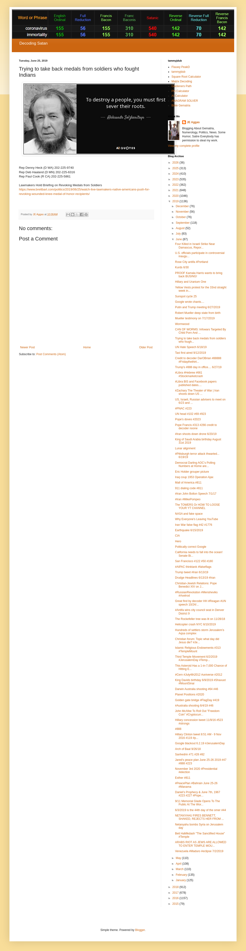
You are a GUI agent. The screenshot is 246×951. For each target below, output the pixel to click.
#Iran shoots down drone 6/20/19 (195, 434)
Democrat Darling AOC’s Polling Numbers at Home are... (195, 464)
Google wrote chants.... (189, 301)
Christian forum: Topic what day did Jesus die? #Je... (197, 640)
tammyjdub (178, 71)
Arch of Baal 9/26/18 (188, 749)
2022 (176, 184)
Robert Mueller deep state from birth (197, 313)
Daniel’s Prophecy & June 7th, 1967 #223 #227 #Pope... (197, 794)
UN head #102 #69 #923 (190, 414)
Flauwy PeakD (180, 67)
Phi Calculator (180, 91)
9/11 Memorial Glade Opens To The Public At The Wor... (197, 803)
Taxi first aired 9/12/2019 (190, 352)
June (179, 239)
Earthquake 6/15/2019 (189, 530)
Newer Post (27, 347)
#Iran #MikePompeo (187, 499)
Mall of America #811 (188, 482)
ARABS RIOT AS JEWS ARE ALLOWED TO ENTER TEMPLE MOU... (200, 844)
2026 (176, 162)
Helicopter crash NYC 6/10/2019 (195, 624)
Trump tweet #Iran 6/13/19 (191, 572)
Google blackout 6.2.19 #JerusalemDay (200, 743)
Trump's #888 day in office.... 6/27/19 (198, 367)
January (181, 880)
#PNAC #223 (183, 408)
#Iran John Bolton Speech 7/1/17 (195, 493)
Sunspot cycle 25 (186, 296)
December (183, 206)
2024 (176, 173)
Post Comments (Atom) (51, 354)
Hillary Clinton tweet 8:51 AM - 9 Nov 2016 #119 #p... (198, 736)
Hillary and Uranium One (190, 281)
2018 (176, 887)
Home (87, 347)
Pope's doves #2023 (188, 419)
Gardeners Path (181, 86)
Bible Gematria (180, 105)
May (179, 858)
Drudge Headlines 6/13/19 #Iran (195, 577)
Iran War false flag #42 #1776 (193, 524)
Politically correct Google (190, 546)
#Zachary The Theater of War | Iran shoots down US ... (197, 392)
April (179, 863)
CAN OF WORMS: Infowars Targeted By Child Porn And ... (200, 331)
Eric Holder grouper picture (192, 471)
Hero (178, 541)
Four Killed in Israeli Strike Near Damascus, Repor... (195, 245)
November (183, 211)
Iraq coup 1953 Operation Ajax (194, 477)
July (179, 233)
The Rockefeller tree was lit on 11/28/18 (200, 619)
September (183, 222)
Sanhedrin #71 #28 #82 (190, 754)
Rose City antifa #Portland (191, 262)
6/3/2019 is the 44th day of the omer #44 (200, 810)
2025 (176, 168)
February (182, 874)
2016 (176, 898)
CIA (177, 535)
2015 (176, 903)
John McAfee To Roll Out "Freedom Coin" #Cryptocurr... (197, 712)
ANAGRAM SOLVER (184, 100)
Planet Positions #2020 (189, 694)
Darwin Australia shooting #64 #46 (196, 689)
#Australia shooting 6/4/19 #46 (194, 705)
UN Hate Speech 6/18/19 (190, 347)
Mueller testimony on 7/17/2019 (195, 318)
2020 (176, 196)
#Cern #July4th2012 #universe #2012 (198, 674)
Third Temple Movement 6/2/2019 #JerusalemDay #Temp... (196, 658)
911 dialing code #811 (189, 488)
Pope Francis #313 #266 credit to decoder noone (196, 426)
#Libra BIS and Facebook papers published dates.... (195, 383)
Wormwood (182, 324)
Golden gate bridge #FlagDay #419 (197, 700)
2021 (176, 190)
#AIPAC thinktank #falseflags (193, 566)
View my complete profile (183, 145)
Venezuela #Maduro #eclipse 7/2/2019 (199, 851)
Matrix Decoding (181, 81)
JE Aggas (193, 122)
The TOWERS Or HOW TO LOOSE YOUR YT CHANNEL (197, 506)
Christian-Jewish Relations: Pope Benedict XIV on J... (196, 585)
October (181, 217)
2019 (176, 201)
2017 (176, 892)
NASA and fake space (189, 513)
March (180, 869)
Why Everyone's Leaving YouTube (196, 519)
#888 (178, 729)
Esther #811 (182, 777)
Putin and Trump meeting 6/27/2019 (197, 307)
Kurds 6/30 (182, 267)
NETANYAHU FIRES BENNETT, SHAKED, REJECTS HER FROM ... (199, 817)
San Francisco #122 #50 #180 (194, 561)
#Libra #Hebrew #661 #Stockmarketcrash (189, 374)
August (180, 228)
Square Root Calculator (186, 76)
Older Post (146, 347)
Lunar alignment (185, 448)
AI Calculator (179, 95)
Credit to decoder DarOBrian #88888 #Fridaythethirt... (198, 360)
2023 (176, 179)
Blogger (140, 930)
